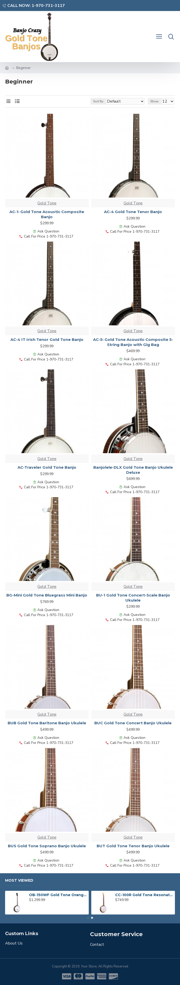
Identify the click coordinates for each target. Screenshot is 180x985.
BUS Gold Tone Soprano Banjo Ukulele (47, 845)
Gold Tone (46, 203)
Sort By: (98, 101)
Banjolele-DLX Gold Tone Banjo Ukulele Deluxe (133, 470)
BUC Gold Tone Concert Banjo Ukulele (133, 722)
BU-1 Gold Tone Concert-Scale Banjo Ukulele (133, 598)
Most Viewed (19, 880)
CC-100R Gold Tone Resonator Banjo (144, 895)
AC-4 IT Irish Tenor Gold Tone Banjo (46, 339)
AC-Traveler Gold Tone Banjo (47, 467)
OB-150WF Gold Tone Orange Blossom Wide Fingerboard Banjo (58, 895)
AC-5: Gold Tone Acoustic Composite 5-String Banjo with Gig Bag (133, 342)
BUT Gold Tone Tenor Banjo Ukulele (133, 845)
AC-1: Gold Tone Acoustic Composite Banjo (46, 214)
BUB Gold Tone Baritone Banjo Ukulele (47, 722)
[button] (88, 918)
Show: (154, 101)
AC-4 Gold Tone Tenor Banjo (133, 211)
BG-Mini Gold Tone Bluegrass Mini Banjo (46, 595)
